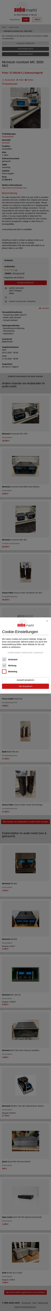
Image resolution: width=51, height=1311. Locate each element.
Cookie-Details (14, 652)
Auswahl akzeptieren (25, 680)
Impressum (38, 652)
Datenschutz (27, 652)
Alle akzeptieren (25, 686)
